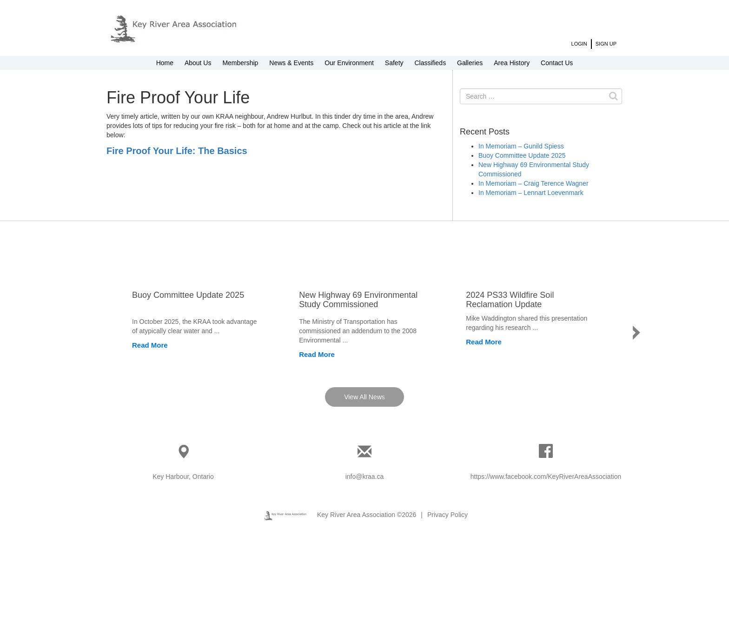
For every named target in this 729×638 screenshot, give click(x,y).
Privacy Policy (447, 607)
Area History (512, 63)
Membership (240, 63)
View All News (364, 490)
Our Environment (349, 63)
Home (164, 63)
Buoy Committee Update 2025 (522, 155)
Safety (394, 63)
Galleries (470, 63)
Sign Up (606, 44)
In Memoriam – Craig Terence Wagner (533, 183)
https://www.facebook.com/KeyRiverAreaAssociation (546, 569)
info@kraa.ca (364, 569)
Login (579, 44)
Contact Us (557, 63)
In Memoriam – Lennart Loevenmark (530, 192)
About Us (198, 63)
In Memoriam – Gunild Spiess (521, 146)
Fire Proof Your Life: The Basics (176, 151)
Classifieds (430, 63)
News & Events (291, 63)
